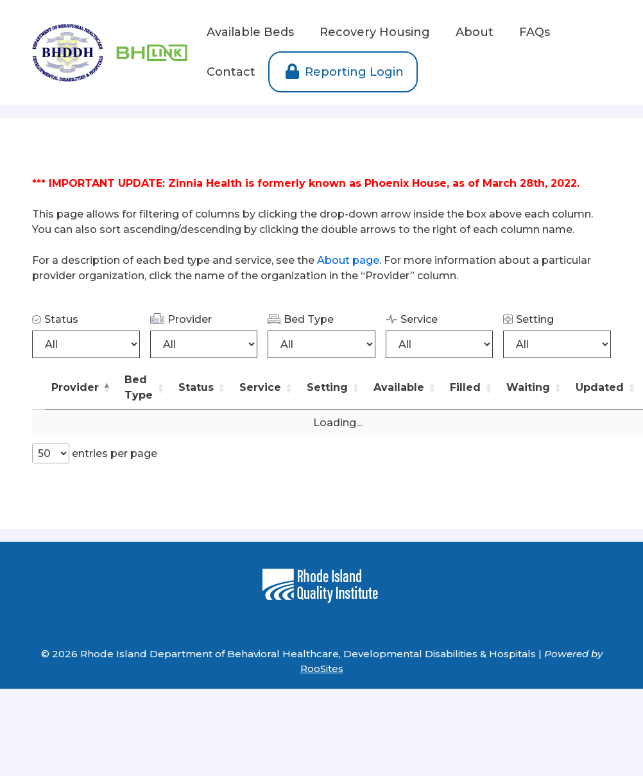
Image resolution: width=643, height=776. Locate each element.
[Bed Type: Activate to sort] (145, 388)
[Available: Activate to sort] (405, 388)
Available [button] (398, 387)
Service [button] (260, 387)
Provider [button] (75, 387)
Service (412, 319)
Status (55, 319)
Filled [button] (465, 387)
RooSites (321, 668)
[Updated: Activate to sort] (606, 388)
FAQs (534, 32)
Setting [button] (327, 387)
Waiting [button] (528, 387)
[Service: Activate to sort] (266, 388)
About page (348, 260)
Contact (231, 72)
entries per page (113, 453)
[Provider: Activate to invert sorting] (81, 388)
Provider (181, 319)
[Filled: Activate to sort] (471, 388)
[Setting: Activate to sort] (333, 388)
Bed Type (301, 319)
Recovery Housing (375, 32)
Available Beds (250, 32)
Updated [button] (600, 387)
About (474, 32)
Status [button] (196, 387)
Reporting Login (343, 72)
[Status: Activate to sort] (202, 388)
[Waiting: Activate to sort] (534, 388)
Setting (528, 319)
